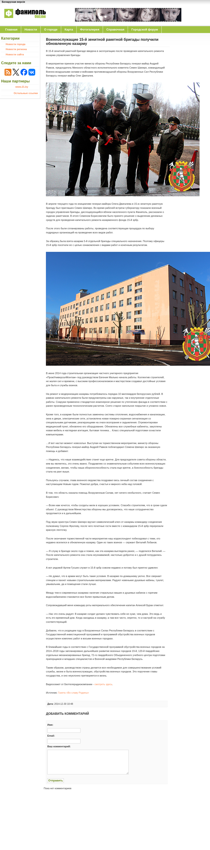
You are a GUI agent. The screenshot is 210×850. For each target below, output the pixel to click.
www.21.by (21, 86)
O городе (51, 29)
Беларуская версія (13, 1)
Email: (51, 735)
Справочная (115, 29)
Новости (31, 29)
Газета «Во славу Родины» (73, 692)
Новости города (15, 44)
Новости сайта (15, 54)
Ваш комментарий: (59, 746)
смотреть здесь (103, 684)
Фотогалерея (89, 29)
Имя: (50, 724)
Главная (11, 29)
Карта (69, 29)
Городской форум (144, 29)
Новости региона (16, 49)
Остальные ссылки (26, 93)
